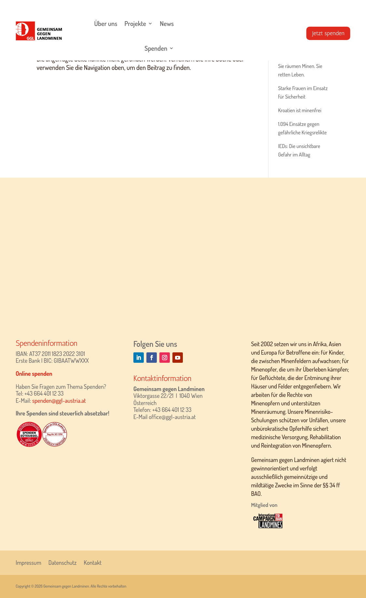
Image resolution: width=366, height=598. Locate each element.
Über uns (105, 23)
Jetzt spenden (328, 33)
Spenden (155, 48)
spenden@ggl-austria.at (59, 400)
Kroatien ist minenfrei (299, 110)
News (167, 23)
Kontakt (93, 562)
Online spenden (34, 373)
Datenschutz (62, 562)
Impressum (28, 562)
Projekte (135, 23)
